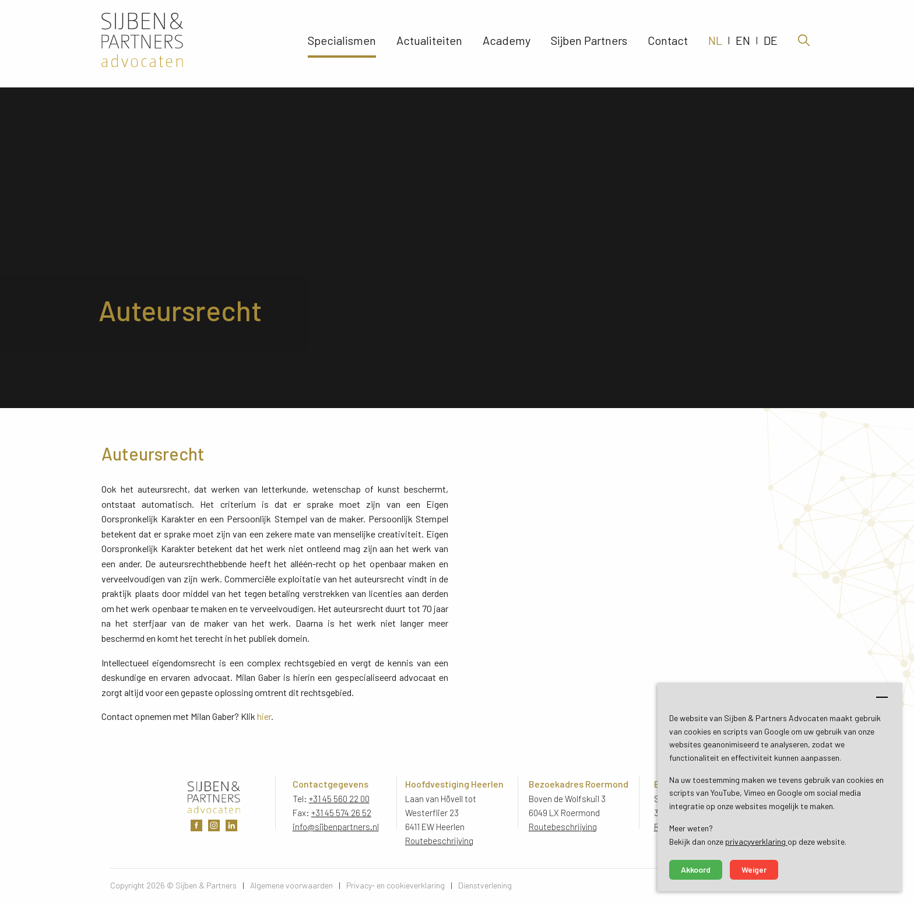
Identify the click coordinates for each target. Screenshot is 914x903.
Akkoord (696, 869)
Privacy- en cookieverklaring (395, 885)
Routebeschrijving (439, 840)
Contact (668, 44)
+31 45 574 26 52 (341, 812)
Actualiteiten (429, 44)
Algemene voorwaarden (291, 885)
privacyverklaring (756, 841)
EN (743, 44)
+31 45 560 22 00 (339, 798)
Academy (506, 44)
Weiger (754, 869)
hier (264, 716)
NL (715, 44)
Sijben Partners (589, 44)
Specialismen (342, 44)
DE (771, 44)
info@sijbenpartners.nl (336, 826)
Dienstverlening (485, 885)
